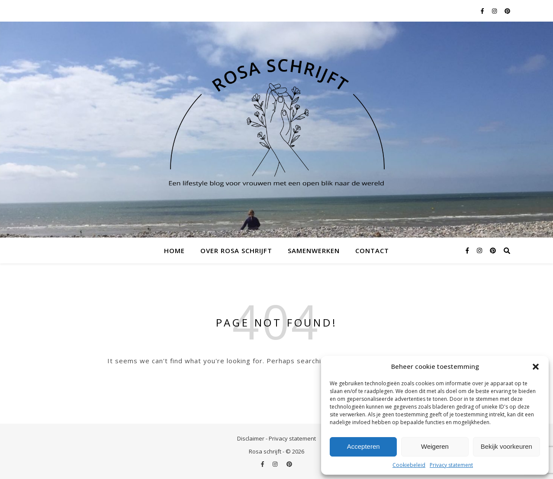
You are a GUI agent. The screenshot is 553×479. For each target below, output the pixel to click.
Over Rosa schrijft (236, 250)
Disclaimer (250, 438)
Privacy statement (451, 465)
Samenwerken (314, 250)
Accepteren (363, 446)
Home (174, 250)
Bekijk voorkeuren (506, 446)
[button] (535, 366)
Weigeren (435, 446)
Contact (372, 250)
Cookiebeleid (408, 465)
